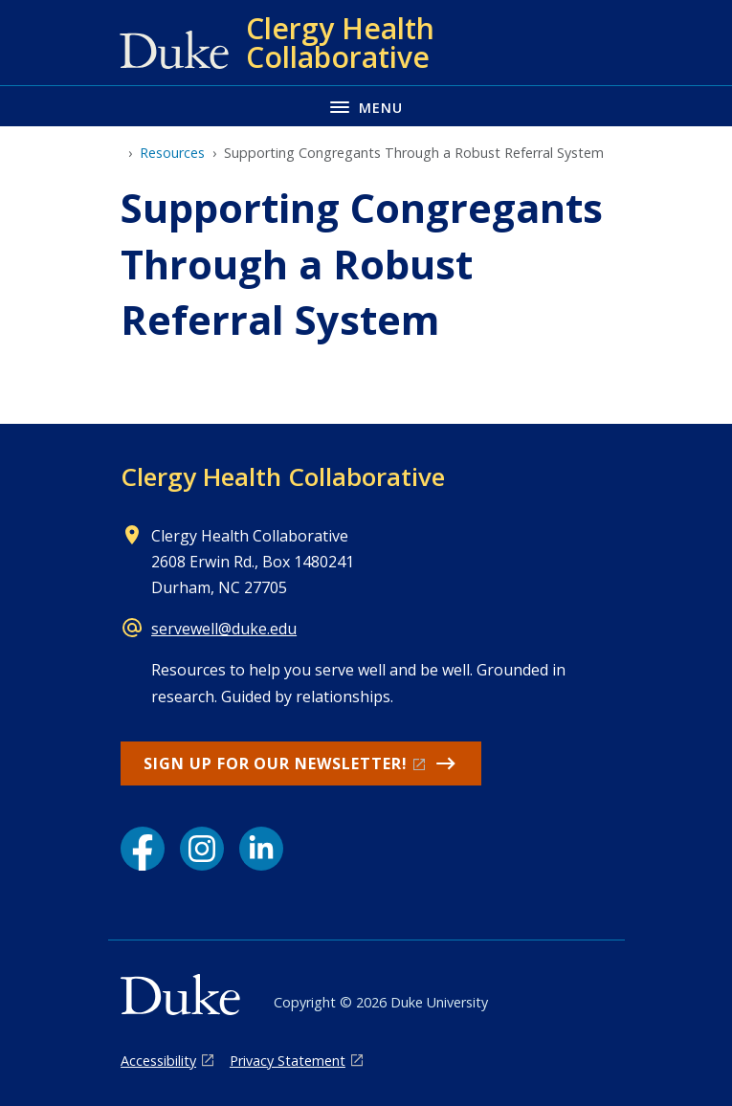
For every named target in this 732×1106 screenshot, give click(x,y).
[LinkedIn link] (261, 849)
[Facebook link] (143, 849)
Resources (172, 153)
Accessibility (158, 1060)
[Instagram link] (202, 849)
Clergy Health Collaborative (283, 476)
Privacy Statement (287, 1060)
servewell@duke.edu (224, 628)
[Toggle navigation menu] (366, 105)
